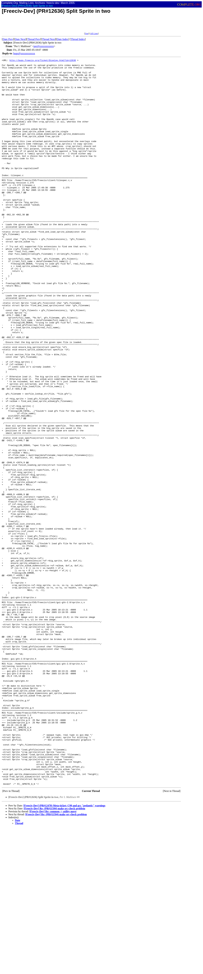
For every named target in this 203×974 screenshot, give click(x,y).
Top (86, 33)
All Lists (94, 33)
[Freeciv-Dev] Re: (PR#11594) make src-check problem (54, 953)
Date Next (20, 39)
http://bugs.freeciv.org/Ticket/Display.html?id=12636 (42, 60)
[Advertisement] (61, 25)
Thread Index (78, 39)
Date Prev (8, 39)
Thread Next (48, 39)
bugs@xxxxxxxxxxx (24, 53)
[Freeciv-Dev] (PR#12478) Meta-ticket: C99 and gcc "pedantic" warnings (64, 950)
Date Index (62, 39)
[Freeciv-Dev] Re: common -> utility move (52, 956)
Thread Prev (33, 39)
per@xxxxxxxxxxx (44, 46)
